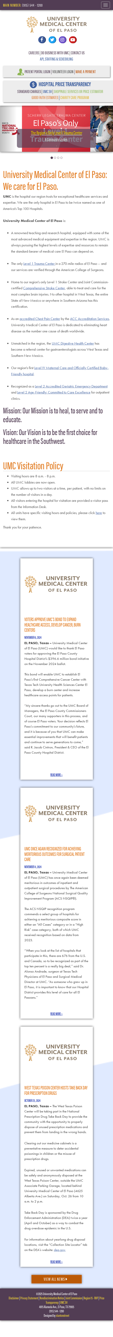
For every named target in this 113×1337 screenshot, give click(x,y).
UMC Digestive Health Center (73, 343)
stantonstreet (62, 1315)
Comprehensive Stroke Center (44, 288)
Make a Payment (86, 71)
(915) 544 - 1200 (32, 5)
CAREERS (34, 52)
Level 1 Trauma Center (39, 263)
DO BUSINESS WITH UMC (55, 52)
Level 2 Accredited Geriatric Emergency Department (71, 386)
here (99, 512)
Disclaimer (14, 1297)
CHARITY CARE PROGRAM (74, 97)
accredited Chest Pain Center (40, 318)
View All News (55, 1279)
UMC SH (47, 91)
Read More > (56, 774)
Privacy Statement (29, 1297)
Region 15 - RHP (91, 1297)
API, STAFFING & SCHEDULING (56, 59)
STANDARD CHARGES (29, 91)
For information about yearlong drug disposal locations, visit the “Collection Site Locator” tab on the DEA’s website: (55, 1244)
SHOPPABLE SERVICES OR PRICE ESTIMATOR (78, 91)
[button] (8, 128)
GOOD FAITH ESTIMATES (45, 97)
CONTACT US (78, 52)
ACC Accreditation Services (89, 318)
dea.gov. (60, 1250)
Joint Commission (73, 1297)
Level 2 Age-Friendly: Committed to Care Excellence (53, 392)
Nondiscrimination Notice (52, 1297)
